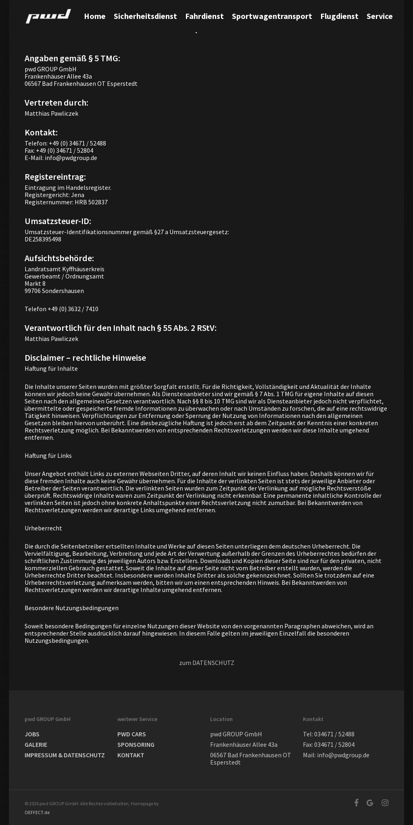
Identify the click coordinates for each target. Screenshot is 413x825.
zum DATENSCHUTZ (206, 663)
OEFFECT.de (37, 812)
